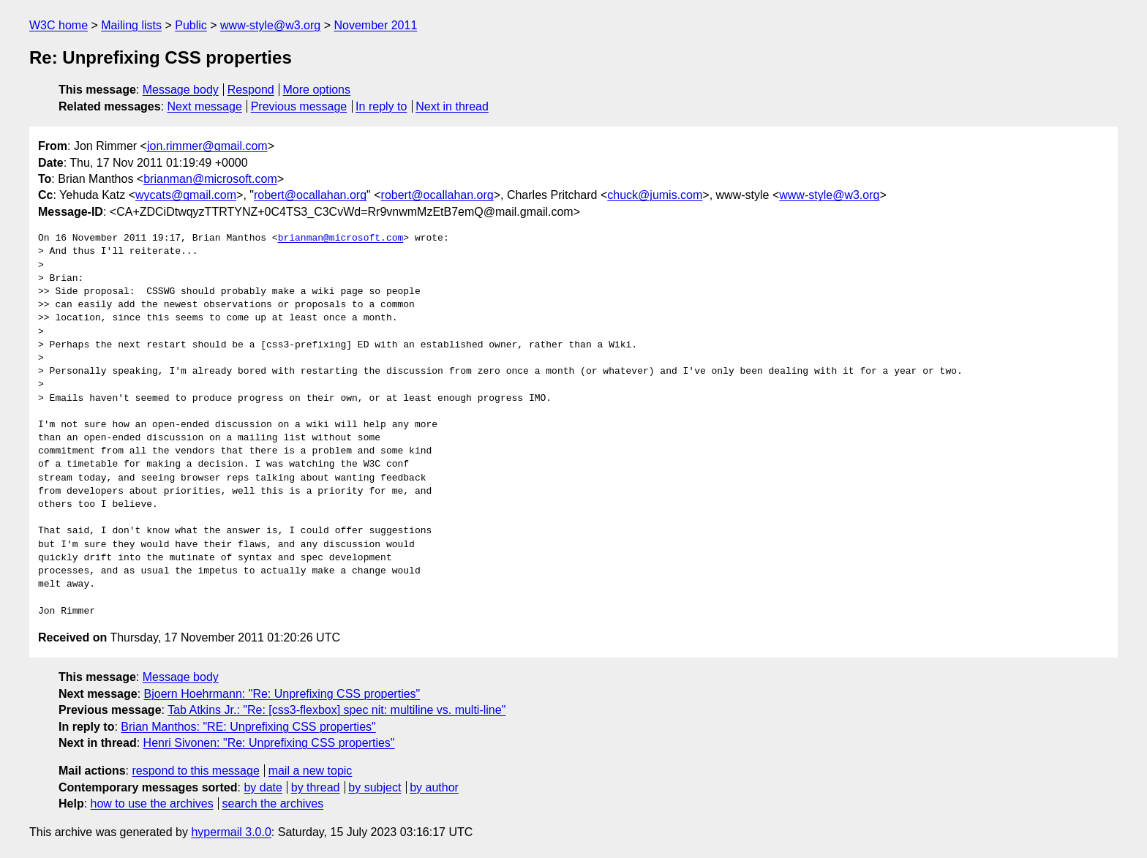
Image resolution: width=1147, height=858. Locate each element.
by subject (374, 787)
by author (434, 787)
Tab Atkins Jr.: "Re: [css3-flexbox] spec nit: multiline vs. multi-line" (336, 710)
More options (317, 89)
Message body (181, 89)
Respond (250, 89)
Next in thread (452, 106)
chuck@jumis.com (654, 195)
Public (191, 25)
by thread (315, 787)
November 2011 (375, 25)
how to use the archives (152, 803)
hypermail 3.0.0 (231, 832)
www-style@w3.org (270, 25)
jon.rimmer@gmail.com (207, 146)
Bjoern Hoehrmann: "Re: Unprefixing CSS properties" (282, 694)
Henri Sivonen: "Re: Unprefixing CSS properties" (269, 743)
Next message (205, 106)
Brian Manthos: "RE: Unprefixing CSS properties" (248, 726)
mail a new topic (310, 770)
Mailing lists (131, 25)
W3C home (58, 25)
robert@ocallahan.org (310, 195)
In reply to (381, 106)
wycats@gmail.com (185, 195)
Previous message (299, 106)
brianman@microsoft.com (210, 179)
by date (263, 787)
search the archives (273, 803)
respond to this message (195, 770)
